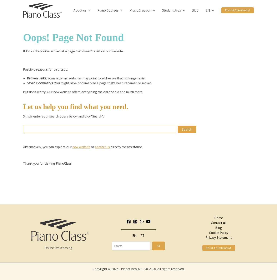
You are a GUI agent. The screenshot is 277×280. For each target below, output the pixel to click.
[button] (87, 10)
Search (187, 129)
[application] (94, 10)
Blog (218, 228)
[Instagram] (135, 221)
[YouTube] (148, 221)
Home (218, 218)
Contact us (218, 223)
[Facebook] (129, 221)
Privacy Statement (219, 237)
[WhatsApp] (142, 221)
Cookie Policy (218, 233)
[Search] (158, 246)
